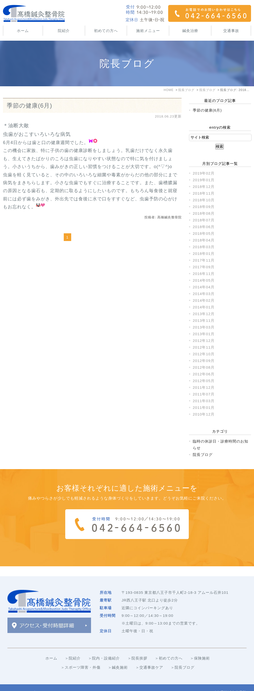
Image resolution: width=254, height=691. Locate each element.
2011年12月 (204, 387)
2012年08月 (204, 367)
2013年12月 (204, 314)
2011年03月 (204, 401)
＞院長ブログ (182, 657)
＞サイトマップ (21, 683)
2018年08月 (204, 213)
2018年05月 (204, 233)
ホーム (23, 31)
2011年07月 (204, 394)
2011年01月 (204, 407)
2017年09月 (204, 267)
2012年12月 (204, 340)
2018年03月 (204, 247)
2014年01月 (204, 307)
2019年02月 (204, 173)
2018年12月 (204, 186)
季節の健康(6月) (29, 105)
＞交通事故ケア (149, 657)
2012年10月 (204, 354)
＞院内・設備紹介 (104, 648)
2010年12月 (204, 414)
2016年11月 (204, 273)
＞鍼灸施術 (118, 657)
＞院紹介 (73, 648)
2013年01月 (204, 334)
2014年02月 (204, 300)
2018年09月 (204, 207)
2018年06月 (204, 227)
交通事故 (231, 31)
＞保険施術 (200, 648)
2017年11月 (204, 260)
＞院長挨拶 (137, 648)
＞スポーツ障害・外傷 (80, 657)
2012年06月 (204, 374)
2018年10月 (204, 200)
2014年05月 (204, 280)
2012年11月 (204, 347)
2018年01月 (204, 253)
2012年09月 (204, 361)
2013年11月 (204, 320)
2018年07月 (204, 220)
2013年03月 (204, 327)
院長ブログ (203, 454)
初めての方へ (106, 31)
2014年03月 (204, 294)
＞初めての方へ (169, 648)
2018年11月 (204, 193)
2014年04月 (204, 287)
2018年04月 (204, 240)
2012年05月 (204, 381)
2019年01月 (204, 180)
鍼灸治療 (190, 31)
